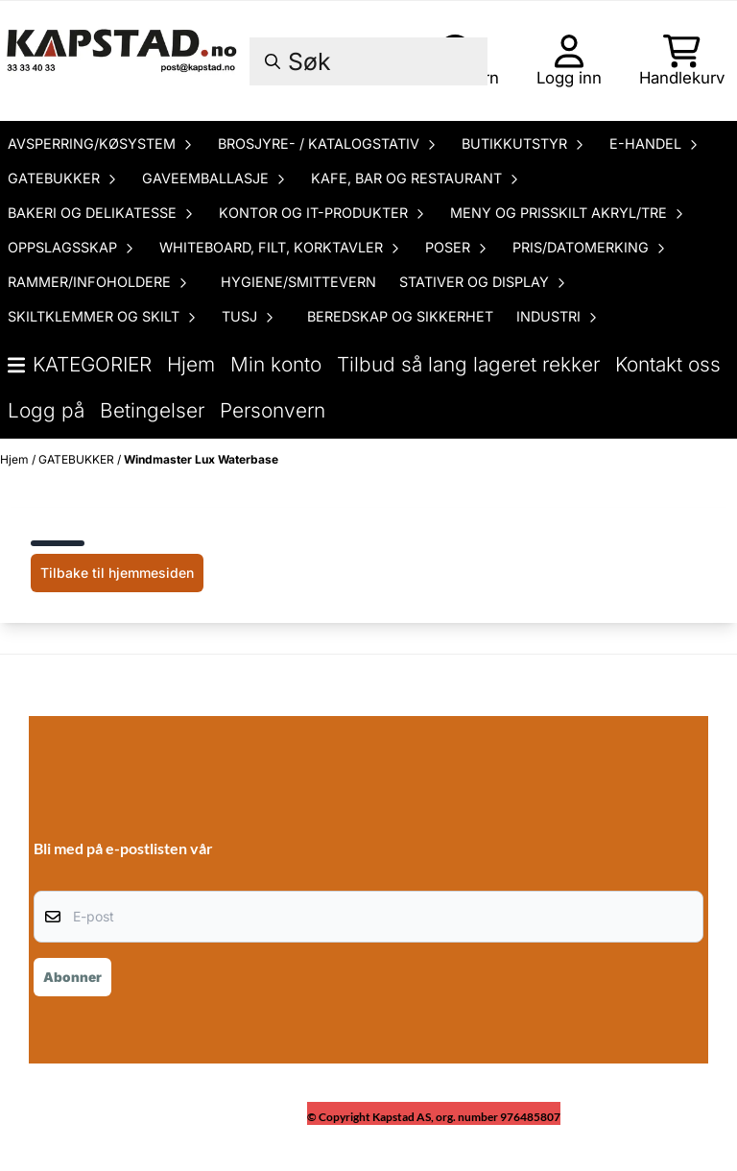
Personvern (272, 410)
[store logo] (123, 61)
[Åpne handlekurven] (681, 60)
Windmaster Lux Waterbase (201, 459)
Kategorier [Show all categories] (80, 364)
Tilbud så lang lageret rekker (468, 364)
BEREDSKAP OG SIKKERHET (400, 316)
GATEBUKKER (77, 459)
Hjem (191, 364)
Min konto (275, 364)
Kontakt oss (668, 364)
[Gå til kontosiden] (569, 60)
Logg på (46, 410)
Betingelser (152, 410)
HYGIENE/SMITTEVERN (298, 282)
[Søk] (368, 61)
